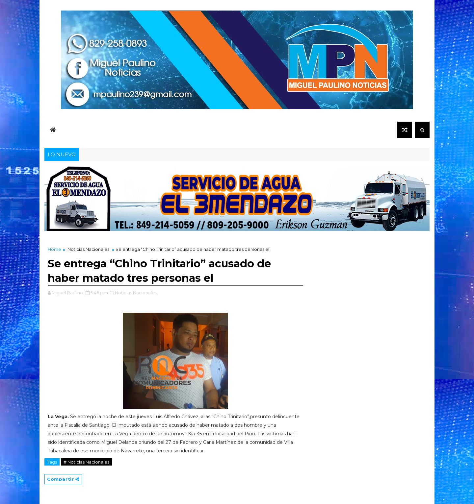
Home (54, 249)
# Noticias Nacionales (86, 462)
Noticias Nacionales (88, 249)
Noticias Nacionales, (136, 292)
